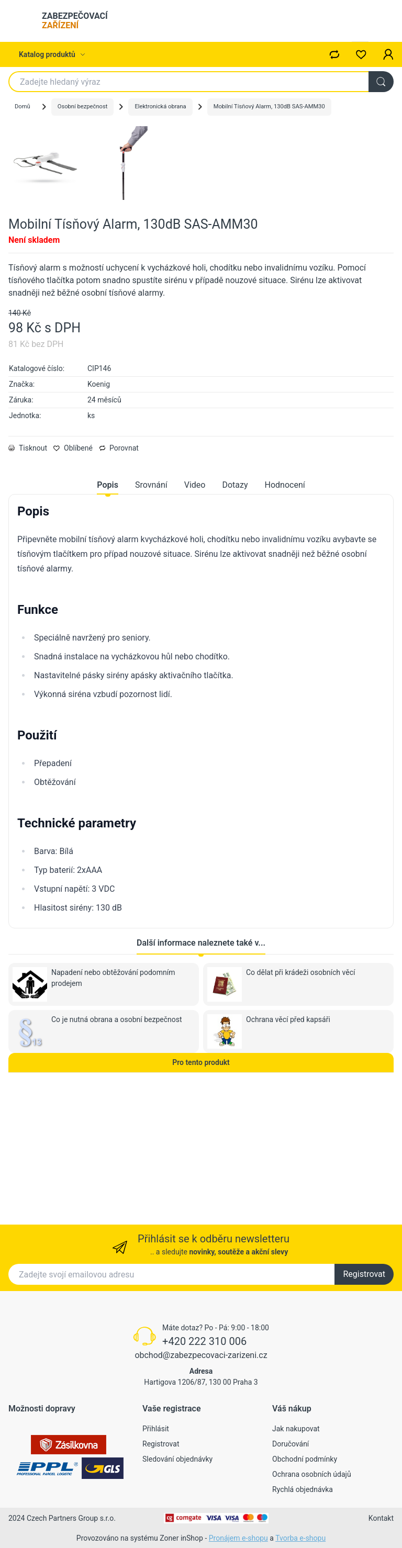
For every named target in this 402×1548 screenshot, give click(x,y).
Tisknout (27, 579)
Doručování (290, 1444)
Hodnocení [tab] (285, 616)
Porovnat (119, 579)
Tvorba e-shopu (300, 1538)
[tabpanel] (201, 840)
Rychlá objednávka (302, 1489)
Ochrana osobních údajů (311, 1474)
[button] (388, 54)
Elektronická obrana (160, 106)
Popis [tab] (107, 616)
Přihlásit (155, 1428)
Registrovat (364, 1274)
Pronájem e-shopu (238, 1538)
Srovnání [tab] (151, 616)
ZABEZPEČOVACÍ (75, 20)
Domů (22, 106)
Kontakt (381, 1518)
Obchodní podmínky (304, 1459)
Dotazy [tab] (235, 616)
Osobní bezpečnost (83, 106)
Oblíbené (73, 579)
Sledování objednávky (177, 1459)
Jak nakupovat (296, 1428)
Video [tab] (195, 616)
